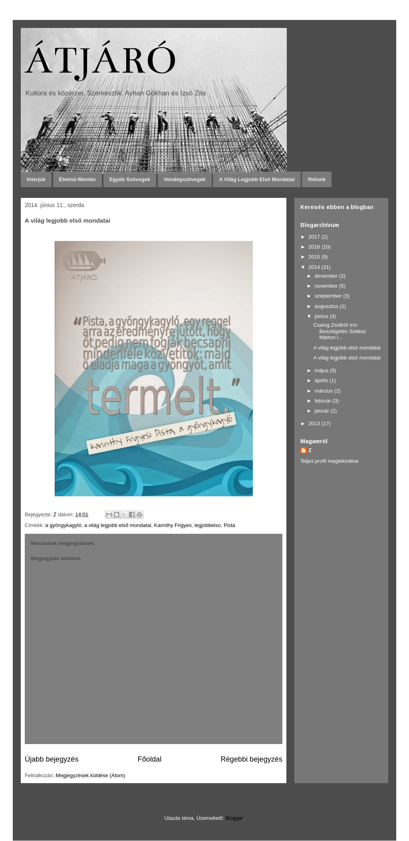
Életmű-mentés (77, 179)
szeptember (329, 296)
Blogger (234, 818)
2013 (315, 423)
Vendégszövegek (185, 179)
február (324, 401)
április (322, 380)
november (327, 286)
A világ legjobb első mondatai (256, 179)
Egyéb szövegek (130, 179)
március (324, 391)
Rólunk (317, 179)
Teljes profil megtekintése (329, 461)
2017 (315, 237)
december (327, 276)
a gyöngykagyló (63, 525)
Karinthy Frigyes (173, 525)
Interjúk (36, 179)
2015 (315, 257)
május (322, 370)
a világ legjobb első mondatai (117, 525)
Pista (229, 525)
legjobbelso (208, 525)
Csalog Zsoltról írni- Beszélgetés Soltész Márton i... (339, 331)
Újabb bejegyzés (51, 759)
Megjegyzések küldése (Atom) (90, 775)
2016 (315, 247)
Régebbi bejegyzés (251, 759)
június (322, 316)
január (323, 411)
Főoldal (150, 759)
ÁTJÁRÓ (101, 60)
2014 (315, 267)
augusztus (327, 306)
